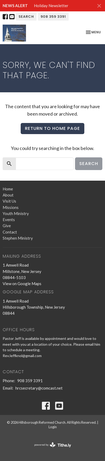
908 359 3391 (53, 16)
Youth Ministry (16, 213)
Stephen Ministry (18, 238)
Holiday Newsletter (51, 5)
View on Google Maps (22, 283)
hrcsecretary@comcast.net (39, 388)
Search (26, 16)
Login (53, 427)
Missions (11, 207)
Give (7, 225)
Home (8, 188)
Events (9, 219)
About (8, 195)
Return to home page (52, 128)
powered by (52, 445)
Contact (10, 232)
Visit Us (9, 201)
